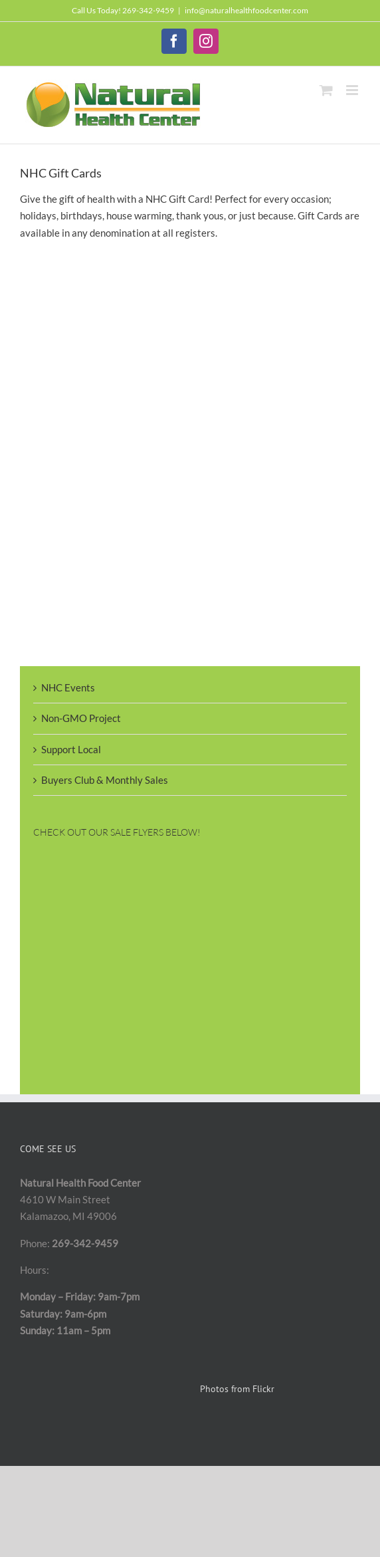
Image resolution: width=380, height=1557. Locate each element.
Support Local (71, 749)
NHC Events (68, 687)
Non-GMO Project (81, 718)
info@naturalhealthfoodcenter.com (246, 10)
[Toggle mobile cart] (326, 90)
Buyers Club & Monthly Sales (104, 780)
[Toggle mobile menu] (353, 90)
